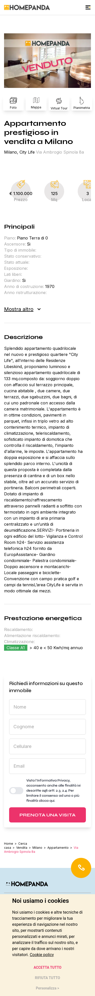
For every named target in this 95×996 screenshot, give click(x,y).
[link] (42, 954)
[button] (47, 60)
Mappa (36, 103)
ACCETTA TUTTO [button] (48, 967)
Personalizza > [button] (47, 988)
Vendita (21, 847)
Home (8, 843)
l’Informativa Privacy (52, 780)
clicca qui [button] (46, 800)
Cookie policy (42, 954)
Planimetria (81, 103)
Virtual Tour (59, 103)
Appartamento (58, 847)
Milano (37, 847)
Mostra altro (22, 309)
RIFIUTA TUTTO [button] (47, 978)
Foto (13, 103)
